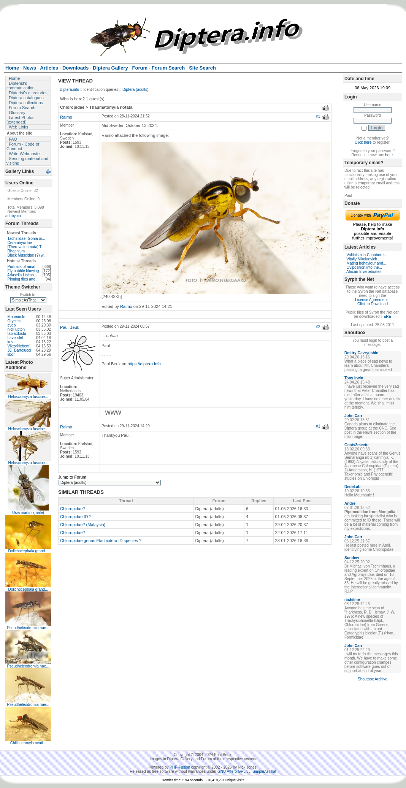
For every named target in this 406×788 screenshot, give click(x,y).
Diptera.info (69, 89)
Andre (349, 503)
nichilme (352, 600)
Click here (363, 142)
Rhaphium (16, 251)
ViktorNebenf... (20, 346)
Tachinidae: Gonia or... (26, 238)
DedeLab (352, 487)
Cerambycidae (20, 243)
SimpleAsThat (264, 771)
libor (11, 354)
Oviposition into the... (364, 267)
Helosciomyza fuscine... (28, 397)
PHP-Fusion (180, 767)
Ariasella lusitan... (22, 275)
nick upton (16, 329)
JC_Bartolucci (19, 350)
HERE (386, 316)
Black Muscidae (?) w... (27, 255)
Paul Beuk (69, 327)
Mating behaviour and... (367, 263)
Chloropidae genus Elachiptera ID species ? (100, 540)
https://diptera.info (144, 363)
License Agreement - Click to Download (372, 302)
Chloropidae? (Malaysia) (82, 524)
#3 (318, 426)
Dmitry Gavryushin (361, 353)
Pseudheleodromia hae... (28, 628)
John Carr (353, 416)
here (389, 155)
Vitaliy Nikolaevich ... (364, 259)
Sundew (351, 558)
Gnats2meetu (356, 445)
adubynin (13, 216)
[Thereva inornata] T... (26, 247)
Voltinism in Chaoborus (366, 255)
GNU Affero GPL (231, 771)
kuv (11, 342)
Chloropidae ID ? (76, 516)
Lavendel (15, 338)
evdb (12, 325)
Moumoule (16, 317)
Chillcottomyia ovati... (28, 743)
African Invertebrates (363, 272)
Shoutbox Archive (372, 679)
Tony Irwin (353, 378)
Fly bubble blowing (23, 271)
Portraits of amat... (23, 267)
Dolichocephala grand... (28, 551)
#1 (318, 116)
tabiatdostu (17, 333)
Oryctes (14, 321)
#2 (318, 327)
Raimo (66, 117)
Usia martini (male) (28, 513)
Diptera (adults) (135, 89)
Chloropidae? (72, 508)
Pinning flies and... (23, 279)
